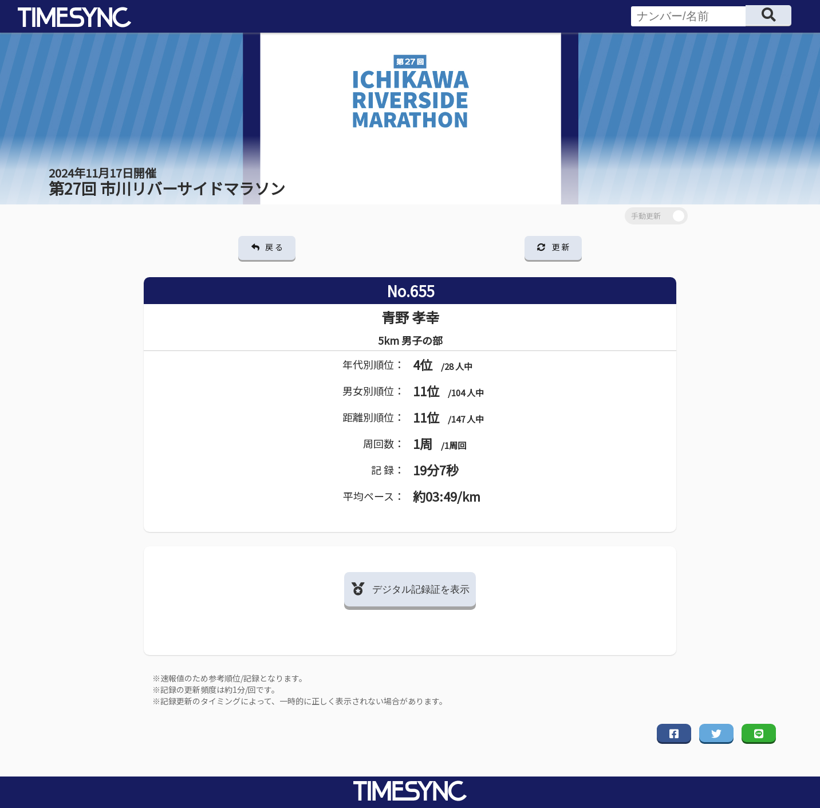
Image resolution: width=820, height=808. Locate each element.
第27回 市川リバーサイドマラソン (167, 181)
